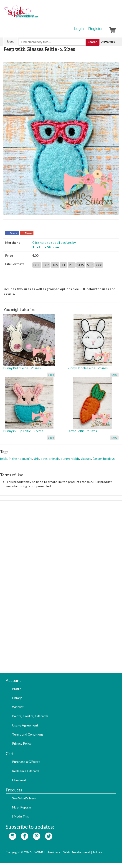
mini (29, 458)
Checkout (19, 780)
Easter (97, 458)
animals (54, 458)
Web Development (76, 852)
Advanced (108, 41)
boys (44, 458)
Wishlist (18, 707)
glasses (86, 458)
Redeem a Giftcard (25, 771)
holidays (109, 458)
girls (36, 458)
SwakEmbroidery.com (37, 14)
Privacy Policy (21, 743)
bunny (65, 458)
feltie (4, 458)
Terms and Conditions (27, 734)
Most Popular (21, 807)
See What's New (24, 798)
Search (92, 42)
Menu (10, 41)
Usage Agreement (25, 725)
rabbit (75, 458)
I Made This (20, 816)
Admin (97, 852)
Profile (16, 689)
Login (79, 29)
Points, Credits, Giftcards (30, 716)
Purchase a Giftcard (26, 762)
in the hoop (17, 458)
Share (13, 233)
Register (95, 29)
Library (17, 698)
